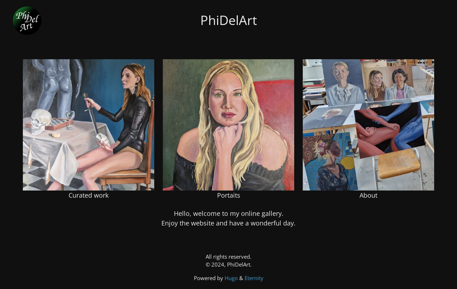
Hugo (232, 278)
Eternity (254, 278)
